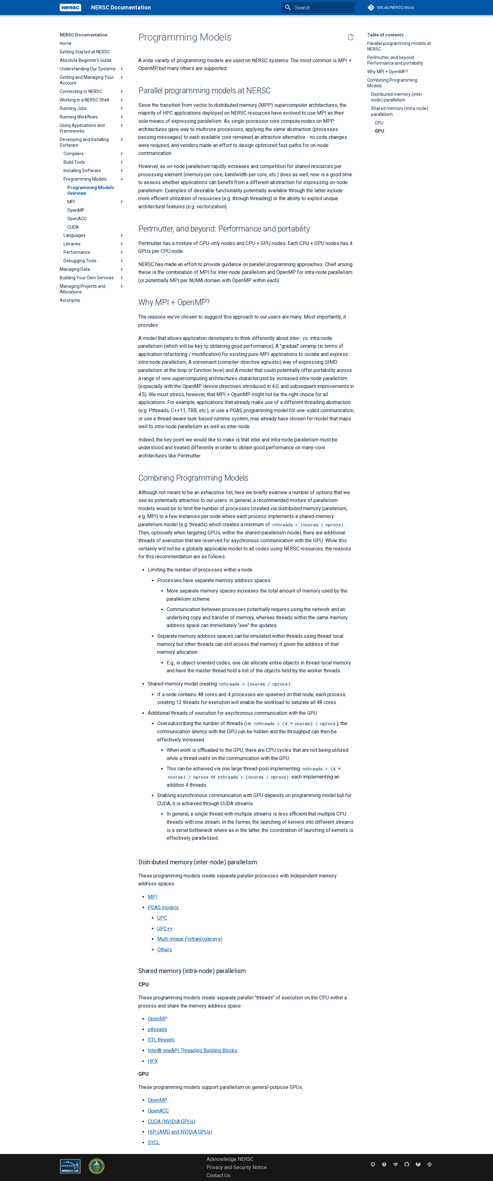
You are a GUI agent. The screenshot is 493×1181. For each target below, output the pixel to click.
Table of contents (385, 34)
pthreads (157, 1029)
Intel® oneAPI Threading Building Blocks (192, 1050)
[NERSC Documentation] (70, 7)
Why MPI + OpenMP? (387, 71)
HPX (153, 1061)
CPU (379, 122)
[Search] (318, 7)
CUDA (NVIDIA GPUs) (171, 1121)
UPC (162, 918)
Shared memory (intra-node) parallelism (399, 111)
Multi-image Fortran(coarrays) (189, 939)
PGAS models (163, 907)
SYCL (154, 1142)
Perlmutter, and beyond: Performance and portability (395, 60)
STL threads (161, 1040)
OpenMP (157, 1019)
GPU (379, 131)
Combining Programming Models (392, 83)
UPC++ (165, 929)
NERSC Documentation (84, 34)
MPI (152, 897)
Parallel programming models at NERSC (399, 46)
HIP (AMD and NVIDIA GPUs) (180, 1132)
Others (164, 950)
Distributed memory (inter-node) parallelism (397, 97)
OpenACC (158, 1111)
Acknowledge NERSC (230, 1159)
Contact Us (218, 1175)
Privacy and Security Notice (237, 1167)
